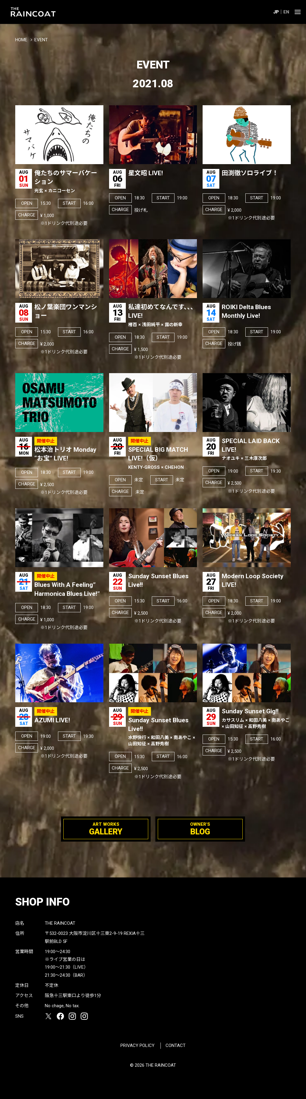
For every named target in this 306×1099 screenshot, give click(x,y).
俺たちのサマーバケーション (68, 182)
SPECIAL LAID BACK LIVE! (256, 449)
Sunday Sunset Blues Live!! (158, 580)
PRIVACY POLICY (137, 1045)
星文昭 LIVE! (145, 173)
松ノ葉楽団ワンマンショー (65, 311)
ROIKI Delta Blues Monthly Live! (246, 311)
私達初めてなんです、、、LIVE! (162, 315)
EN (286, 12)
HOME (21, 39)
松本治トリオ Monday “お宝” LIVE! (65, 454)
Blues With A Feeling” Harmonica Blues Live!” (67, 589)
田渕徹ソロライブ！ (250, 173)
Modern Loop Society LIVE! (253, 580)
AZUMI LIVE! (52, 720)
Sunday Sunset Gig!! (256, 718)
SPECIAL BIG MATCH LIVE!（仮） (162, 458)
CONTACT (176, 1045)
